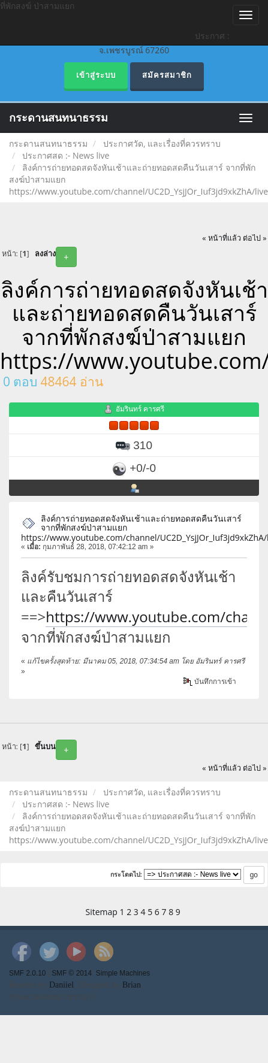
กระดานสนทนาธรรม (58, 118)
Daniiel (61, 984)
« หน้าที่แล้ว (221, 238)
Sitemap (102, 911)
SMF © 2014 (72, 973)
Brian (131, 984)
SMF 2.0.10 (27, 973)
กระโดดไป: (126, 874)
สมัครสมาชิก (167, 75)
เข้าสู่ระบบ (96, 75)
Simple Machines (123, 973)
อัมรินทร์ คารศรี (140, 409)
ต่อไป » (255, 238)
